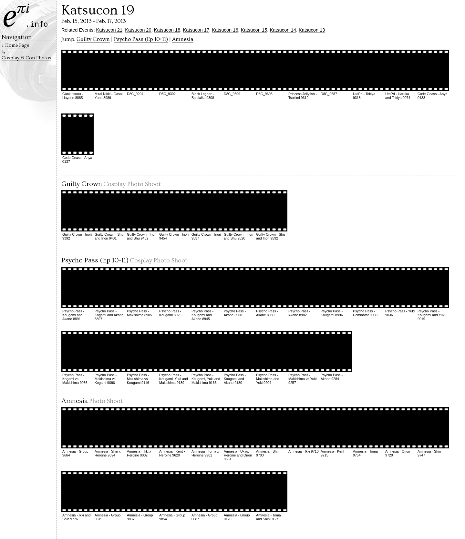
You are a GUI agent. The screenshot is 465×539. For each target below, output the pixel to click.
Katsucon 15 (254, 30)
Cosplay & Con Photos (26, 58)
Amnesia (182, 39)
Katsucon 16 (225, 30)
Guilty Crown (93, 39)
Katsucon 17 (196, 30)
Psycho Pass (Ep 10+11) (141, 39)
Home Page (17, 45)
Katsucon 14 (283, 30)
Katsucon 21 (109, 30)
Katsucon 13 (312, 30)
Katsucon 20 (138, 30)
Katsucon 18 (167, 30)
